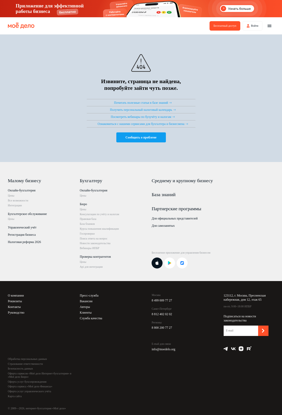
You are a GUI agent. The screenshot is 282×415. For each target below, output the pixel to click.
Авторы (85, 307)
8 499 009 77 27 (162, 300)
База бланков (87, 223)
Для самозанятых (163, 225)
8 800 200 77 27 (162, 327)
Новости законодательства (95, 243)
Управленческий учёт (22, 227)
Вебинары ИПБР (89, 248)
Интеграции (15, 205)
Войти (254, 25)
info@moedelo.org (163, 349)
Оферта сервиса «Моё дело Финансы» (30, 386)
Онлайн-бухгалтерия (21, 190)
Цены (11, 195)
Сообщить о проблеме (141, 137)
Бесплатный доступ (224, 25)
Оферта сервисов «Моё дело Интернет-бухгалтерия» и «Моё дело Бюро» (39, 375)
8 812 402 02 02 (162, 314)
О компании (16, 295)
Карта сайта (15, 396)
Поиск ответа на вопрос (94, 238)
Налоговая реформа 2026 (24, 242)
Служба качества (91, 318)
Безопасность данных (20, 368)
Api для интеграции (91, 266)
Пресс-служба (89, 295)
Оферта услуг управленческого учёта (29, 391)
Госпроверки (87, 233)
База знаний (163, 194)
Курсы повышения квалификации (99, 228)
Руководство (16, 312)
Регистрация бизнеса (22, 234)
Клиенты (86, 312)
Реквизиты (15, 301)
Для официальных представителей (175, 218)
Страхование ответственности (25, 363)
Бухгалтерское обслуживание (27, 214)
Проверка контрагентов (95, 256)
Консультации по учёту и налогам (99, 214)
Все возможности (18, 200)
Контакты (14, 307)
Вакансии (86, 301)
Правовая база (88, 219)
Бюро (83, 204)
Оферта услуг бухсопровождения (27, 381)
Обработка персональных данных (27, 359)
